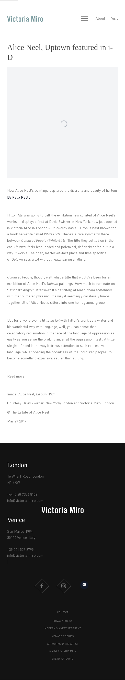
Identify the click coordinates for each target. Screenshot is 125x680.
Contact (62, 612)
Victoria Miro (25, 19)
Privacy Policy (62, 621)
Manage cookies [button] (63, 636)
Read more (15, 376)
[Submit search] (73, 19)
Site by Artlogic (62, 659)
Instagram (64, 586)
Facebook (42, 586)
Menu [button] (84, 19)
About (100, 18)
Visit (114, 18)
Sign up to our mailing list (84, 585)
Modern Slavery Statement (62, 628)
